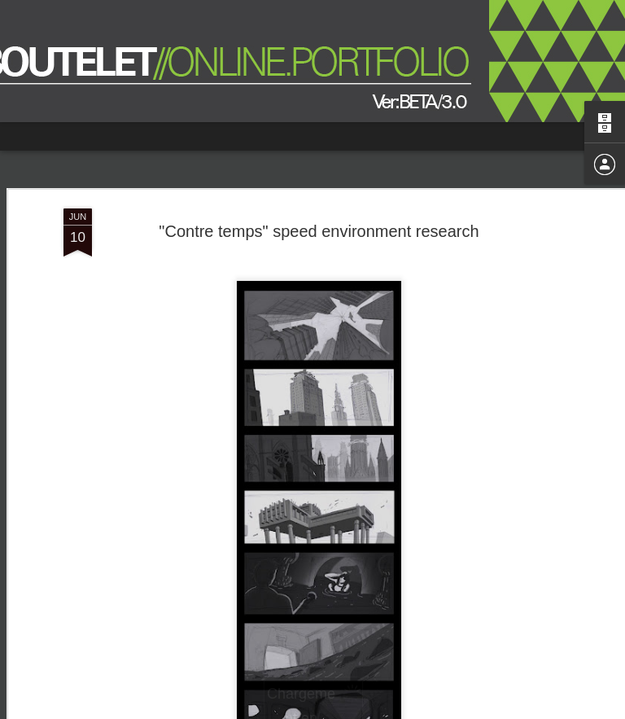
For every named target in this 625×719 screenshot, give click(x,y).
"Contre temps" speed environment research (319, 231)
